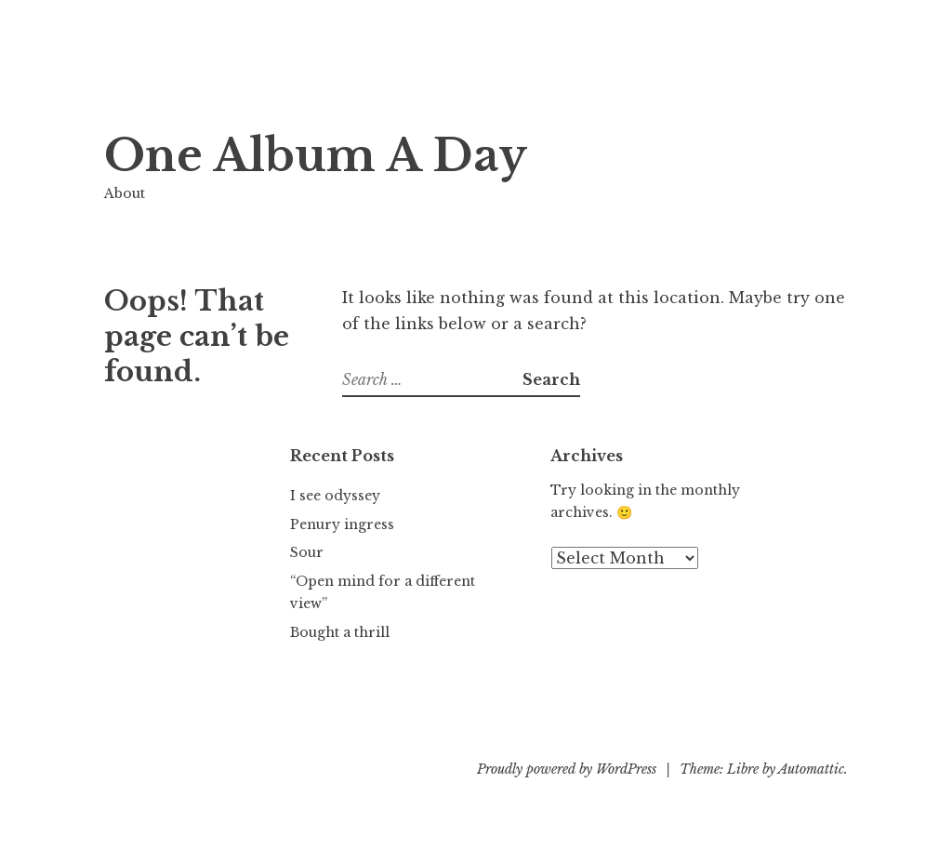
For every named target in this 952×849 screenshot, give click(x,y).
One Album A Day (315, 155)
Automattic (811, 769)
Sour (307, 552)
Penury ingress (342, 524)
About (124, 193)
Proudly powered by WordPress (566, 769)
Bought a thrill (340, 632)
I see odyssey (335, 495)
